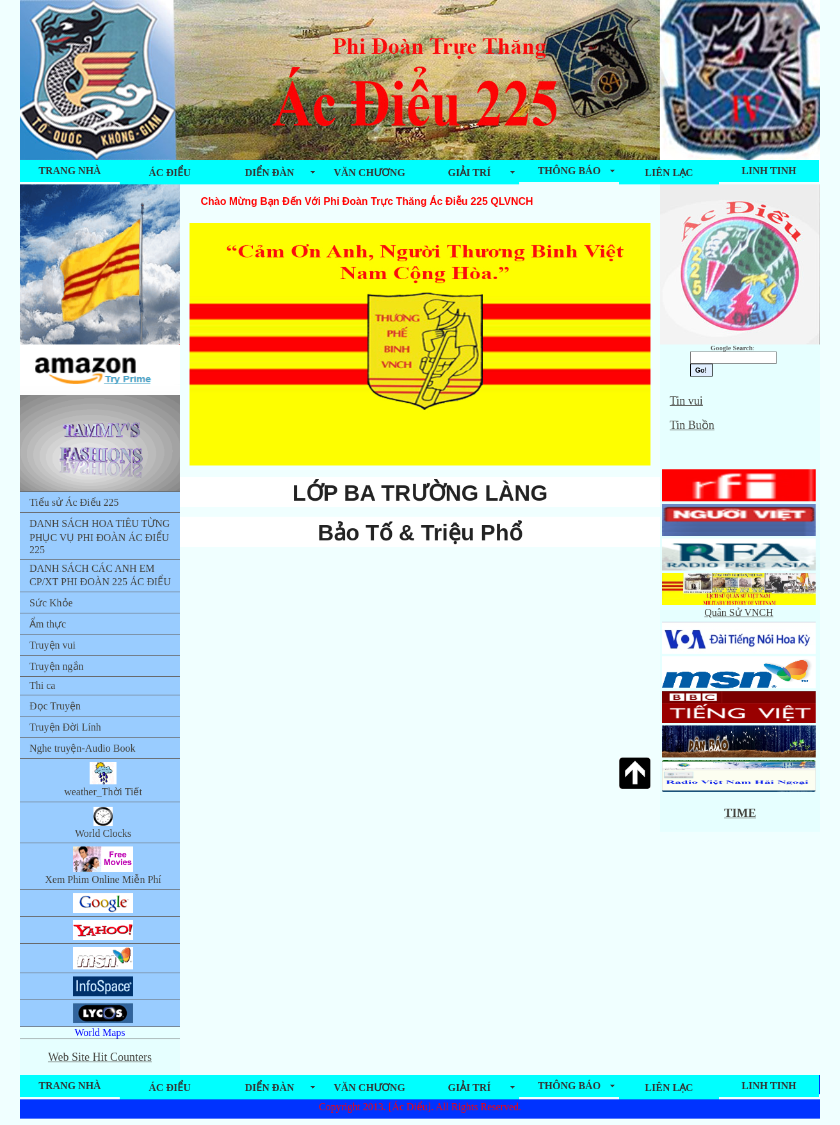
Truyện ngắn (56, 666)
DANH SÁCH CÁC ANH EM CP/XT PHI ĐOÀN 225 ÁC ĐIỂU (100, 575)
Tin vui (686, 400)
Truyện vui (52, 645)
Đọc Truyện (55, 705)
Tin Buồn (692, 425)
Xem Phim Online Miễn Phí (103, 865)
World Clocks (103, 822)
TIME (740, 813)
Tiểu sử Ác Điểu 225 (74, 502)
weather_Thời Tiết (103, 779)
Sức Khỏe (51, 602)
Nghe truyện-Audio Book (82, 748)
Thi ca (42, 685)
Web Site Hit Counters (100, 1057)
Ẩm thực (47, 624)
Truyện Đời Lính (65, 727)
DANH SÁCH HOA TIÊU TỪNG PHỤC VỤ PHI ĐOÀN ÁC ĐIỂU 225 (99, 536)
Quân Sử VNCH (739, 607)
